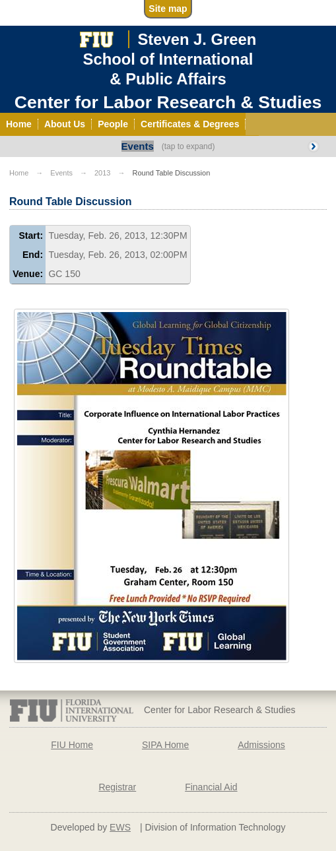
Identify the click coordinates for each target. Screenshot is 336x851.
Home (18, 173)
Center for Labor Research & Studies (168, 102)
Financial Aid (211, 787)
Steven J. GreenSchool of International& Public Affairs (170, 58)
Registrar (117, 787)
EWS (120, 827)
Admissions (261, 745)
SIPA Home (165, 745)
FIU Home (72, 745)
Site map (168, 8)
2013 (102, 173)
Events (137, 146)
